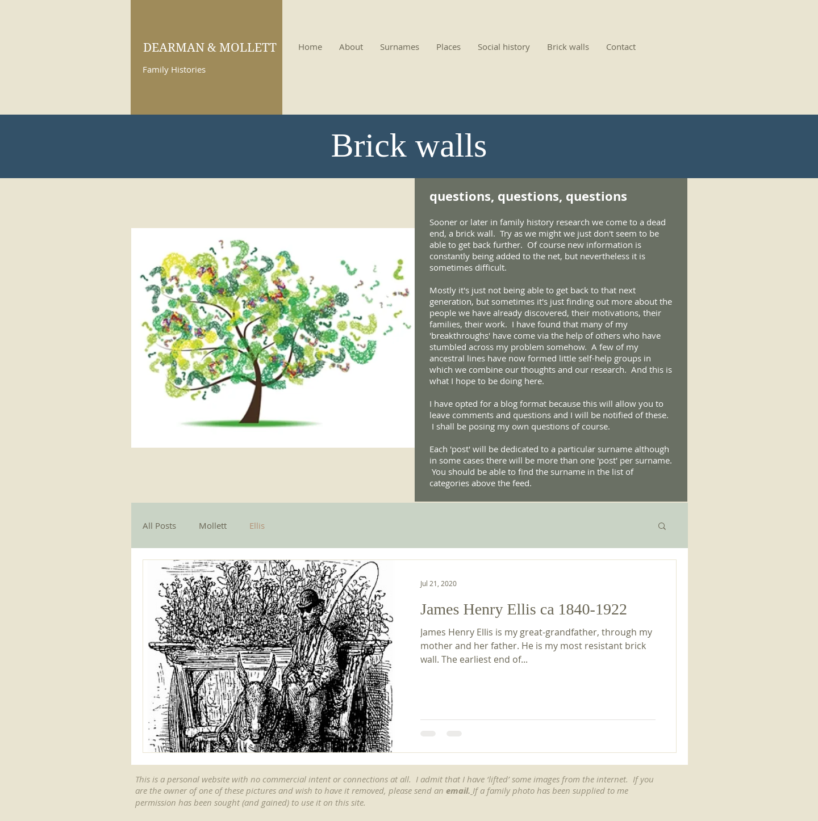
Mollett (213, 525)
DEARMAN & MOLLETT (210, 47)
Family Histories (174, 69)
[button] (662, 527)
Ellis (257, 525)
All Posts (159, 525)
